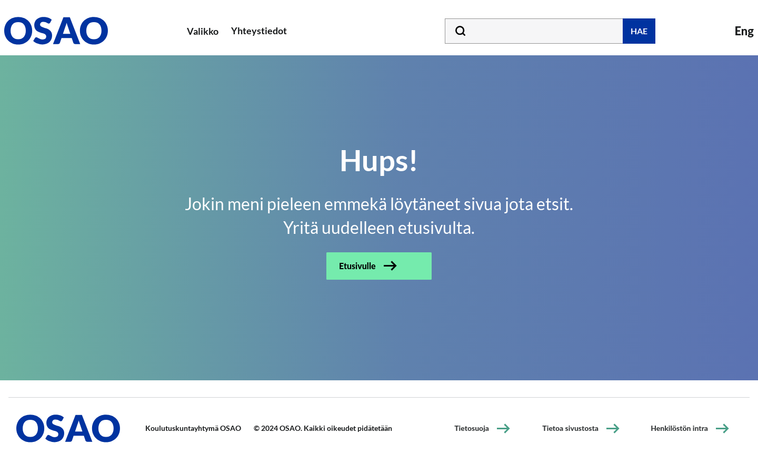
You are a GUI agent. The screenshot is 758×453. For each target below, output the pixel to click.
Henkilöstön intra (679, 428)
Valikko (202, 31)
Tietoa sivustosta (570, 428)
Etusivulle (357, 266)
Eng (744, 31)
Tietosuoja (471, 428)
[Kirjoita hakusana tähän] (550, 31)
